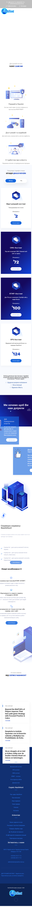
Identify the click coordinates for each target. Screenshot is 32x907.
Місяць (11, 180)
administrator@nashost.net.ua (16, 3)
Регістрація (22, 6)
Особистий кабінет (11, 6)
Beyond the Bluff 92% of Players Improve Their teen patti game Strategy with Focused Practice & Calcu (15, 747)
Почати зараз (16, 223)
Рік (21, 180)
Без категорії (9, 740)
